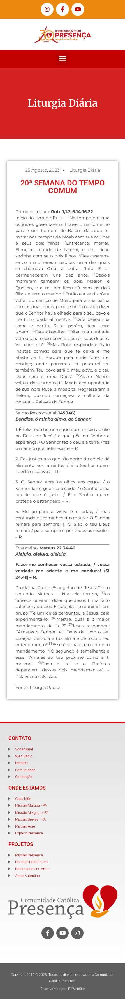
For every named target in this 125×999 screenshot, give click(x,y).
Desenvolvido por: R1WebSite (62, 989)
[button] (62, 59)
